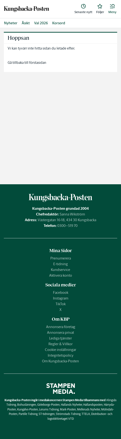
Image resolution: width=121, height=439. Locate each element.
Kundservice (60, 269)
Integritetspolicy (61, 355)
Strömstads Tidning (68, 414)
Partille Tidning (28, 414)
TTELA (86, 414)
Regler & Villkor (60, 344)
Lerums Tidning (49, 409)
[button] (112, 9)
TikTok (61, 304)
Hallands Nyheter (71, 404)
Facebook (60, 292)
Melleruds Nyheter (88, 409)
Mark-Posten (68, 409)
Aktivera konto (60, 275)
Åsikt (26, 23)
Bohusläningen (26, 404)
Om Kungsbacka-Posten (60, 361)
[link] (26, 9)
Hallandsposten (93, 404)
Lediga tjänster (60, 338)
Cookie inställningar (60, 349)
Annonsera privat (60, 332)
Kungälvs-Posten (27, 409)
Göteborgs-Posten (48, 404)
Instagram (60, 298)
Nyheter (10, 23)
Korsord (58, 23)
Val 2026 (41, 23)
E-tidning (60, 264)
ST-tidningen (47, 414)
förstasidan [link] (37, 62)
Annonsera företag (60, 326)
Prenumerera (60, 258)
